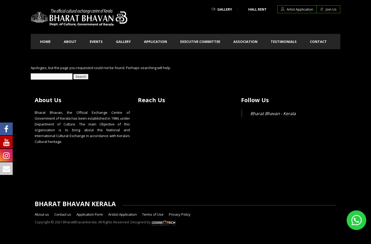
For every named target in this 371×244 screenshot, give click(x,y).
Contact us (62, 214)
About (70, 41)
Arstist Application (122, 214)
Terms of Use (153, 214)
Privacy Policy (180, 214)
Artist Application (297, 9)
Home (45, 41)
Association (245, 41)
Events (96, 41)
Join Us (328, 9)
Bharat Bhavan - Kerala (273, 113)
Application (155, 41)
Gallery (222, 9)
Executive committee (200, 41)
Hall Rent (257, 9)
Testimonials (284, 41)
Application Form (89, 214)
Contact (318, 41)
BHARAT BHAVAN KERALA (75, 203)
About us (42, 214)
